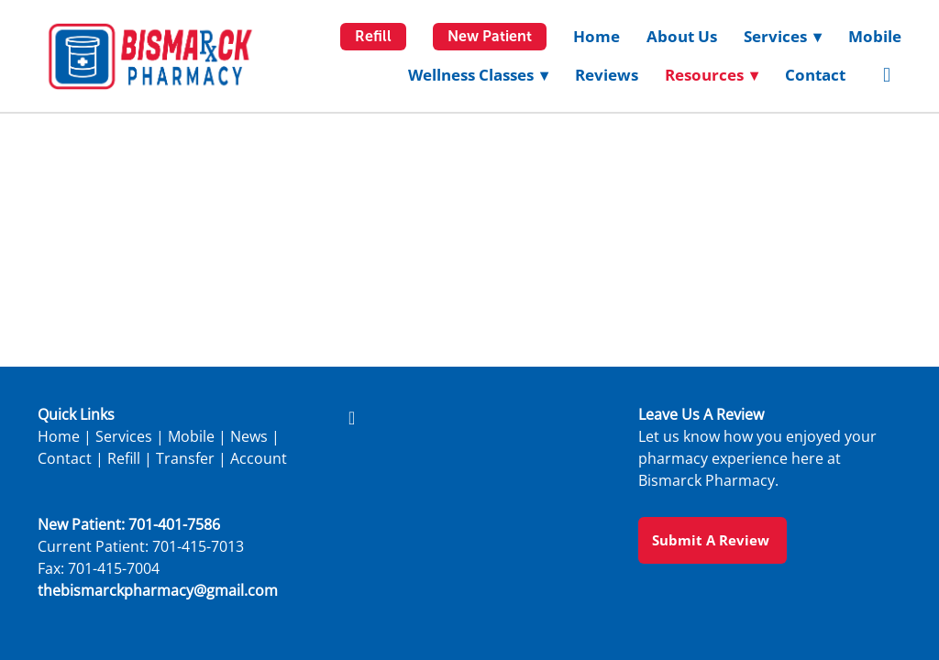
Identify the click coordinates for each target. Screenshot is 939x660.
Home (596, 36)
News (249, 436)
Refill (373, 36)
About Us (681, 36)
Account (258, 458)
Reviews (606, 74)
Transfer (185, 458)
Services (123, 436)
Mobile (874, 36)
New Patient (489, 36)
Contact (815, 74)
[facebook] (886, 75)
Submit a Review (712, 540)
